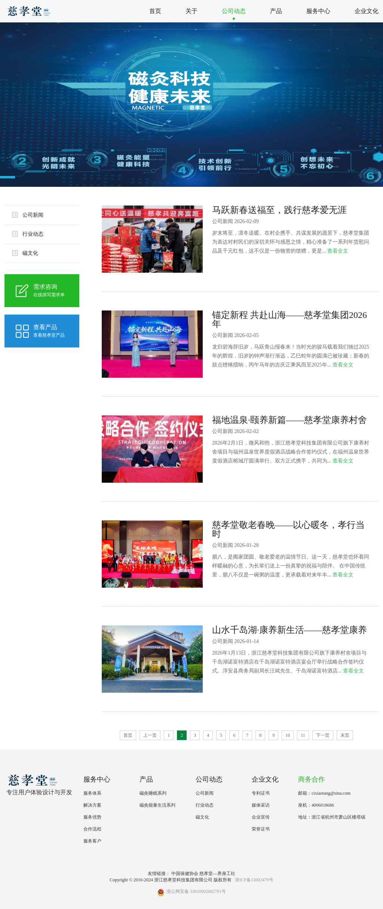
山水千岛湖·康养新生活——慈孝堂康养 (289, 629)
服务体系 (92, 793)
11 (303, 735)
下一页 (323, 735)
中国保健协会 (184, 873)
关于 (191, 11)
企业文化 (367, 11)
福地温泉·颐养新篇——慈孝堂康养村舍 (289, 419)
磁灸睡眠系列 (153, 793)
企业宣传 (261, 817)
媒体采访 (261, 805)
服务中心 (318, 11)
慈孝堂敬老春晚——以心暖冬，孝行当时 (288, 529)
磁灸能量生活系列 (157, 805)
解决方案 (92, 805)
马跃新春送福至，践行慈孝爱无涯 (279, 209)
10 (287, 735)
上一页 (150, 735)
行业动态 (27, 234)
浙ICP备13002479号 (254, 879)
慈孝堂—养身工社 (217, 873)
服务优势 (92, 817)
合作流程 (92, 829)
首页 (155, 11)
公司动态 (234, 11)
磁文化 (25, 253)
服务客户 (92, 841)
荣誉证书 (261, 829)
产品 (276, 11)
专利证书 (261, 793)
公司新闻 (27, 215)
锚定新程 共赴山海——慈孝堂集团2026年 (289, 319)
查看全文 (337, 251)
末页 (344, 735)
